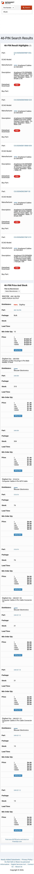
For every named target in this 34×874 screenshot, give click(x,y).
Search (26, 7)
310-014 (16, 494)
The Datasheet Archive (8, 3)
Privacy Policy (27, 860)
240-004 (16, 376)
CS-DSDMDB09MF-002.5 (23, 53)
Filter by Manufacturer (11, 289)
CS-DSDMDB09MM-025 (23, 100)
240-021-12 (17, 735)
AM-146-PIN (17, 310)
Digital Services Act (18, 864)
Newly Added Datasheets (10, 860)
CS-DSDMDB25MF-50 (22, 191)
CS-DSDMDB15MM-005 (23, 146)
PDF (17, 85)
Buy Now (18, 350)
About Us (18, 867)
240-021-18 (17, 615)
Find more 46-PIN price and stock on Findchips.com (17, 840)
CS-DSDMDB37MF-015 (22, 237)
